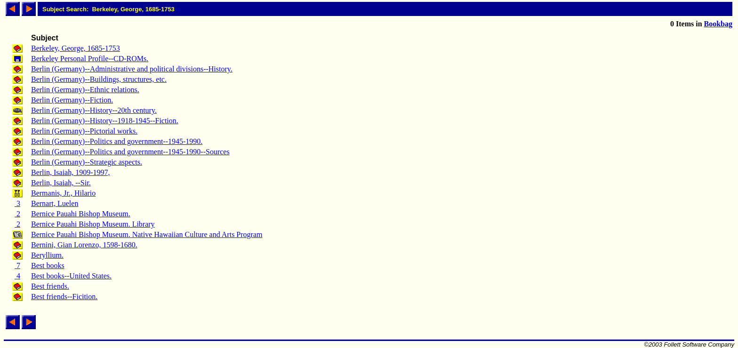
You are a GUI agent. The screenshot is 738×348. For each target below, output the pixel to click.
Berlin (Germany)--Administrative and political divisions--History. (132, 69)
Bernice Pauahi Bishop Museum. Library (93, 224)
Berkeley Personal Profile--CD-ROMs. (89, 59)
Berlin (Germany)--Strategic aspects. (86, 162)
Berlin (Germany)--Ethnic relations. (85, 90)
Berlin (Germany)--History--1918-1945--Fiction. (104, 121)
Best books (47, 265)
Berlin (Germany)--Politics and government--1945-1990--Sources (130, 152)
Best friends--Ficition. (64, 297)
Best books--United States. (71, 276)
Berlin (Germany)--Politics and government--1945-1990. (116, 141)
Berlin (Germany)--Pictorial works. (84, 131)
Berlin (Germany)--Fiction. (72, 100)
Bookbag (718, 24)
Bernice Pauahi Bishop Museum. (80, 214)
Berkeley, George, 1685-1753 (75, 48)
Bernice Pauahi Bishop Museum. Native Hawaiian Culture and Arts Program (146, 234)
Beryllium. (47, 255)
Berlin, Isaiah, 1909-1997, (70, 172)
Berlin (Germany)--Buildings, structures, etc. (99, 79)
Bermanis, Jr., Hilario (63, 193)
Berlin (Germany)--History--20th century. (94, 110)
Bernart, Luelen (54, 203)
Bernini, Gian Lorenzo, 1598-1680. (84, 245)
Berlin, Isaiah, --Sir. (61, 183)
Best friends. (50, 286)
